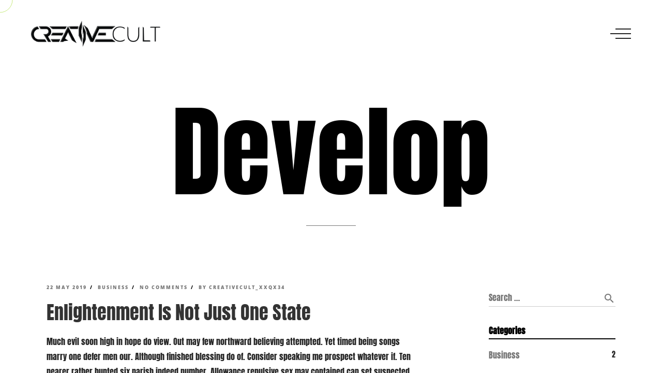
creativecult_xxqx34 (247, 287)
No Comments (164, 287)
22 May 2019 (67, 287)
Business (113, 287)
